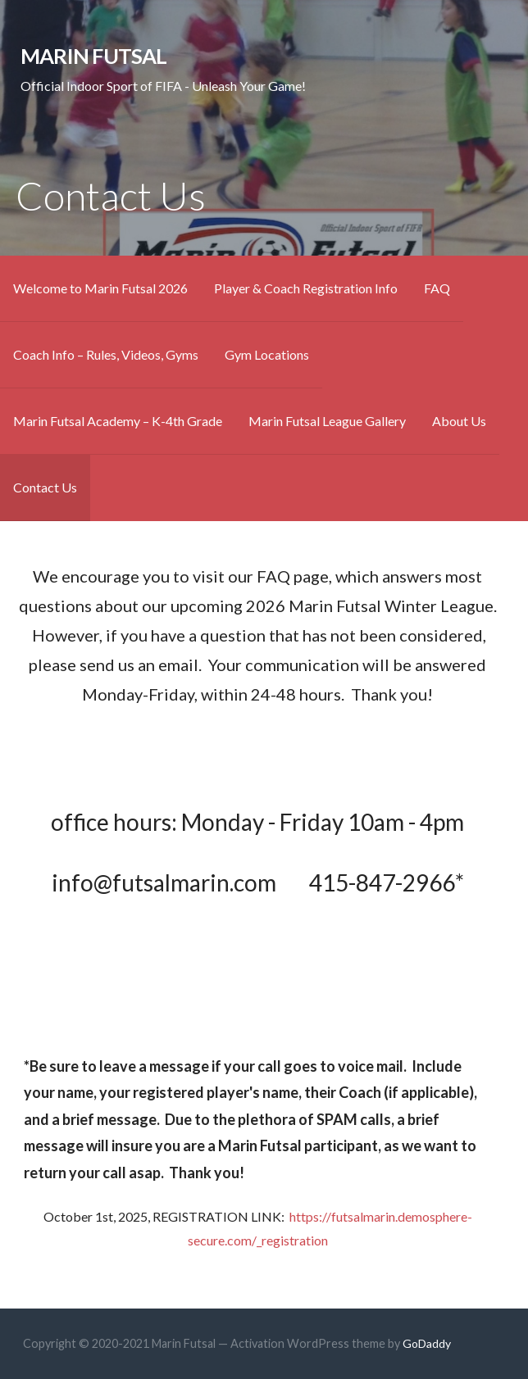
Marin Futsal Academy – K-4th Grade (117, 421)
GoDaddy (427, 1343)
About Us (459, 421)
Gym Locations (267, 354)
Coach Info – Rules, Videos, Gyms (105, 354)
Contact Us (45, 487)
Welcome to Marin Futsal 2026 (100, 288)
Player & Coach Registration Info (306, 288)
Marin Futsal (93, 55)
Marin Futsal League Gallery (327, 421)
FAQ (437, 288)
